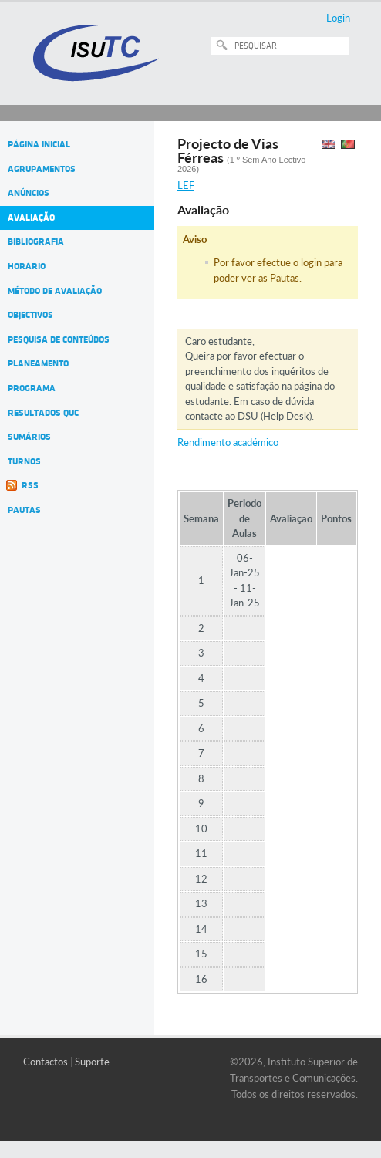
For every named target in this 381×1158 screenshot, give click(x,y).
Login (338, 18)
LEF (185, 185)
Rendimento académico (227, 442)
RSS (30, 485)
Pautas (24, 510)
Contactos (45, 1061)
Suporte (92, 1061)
